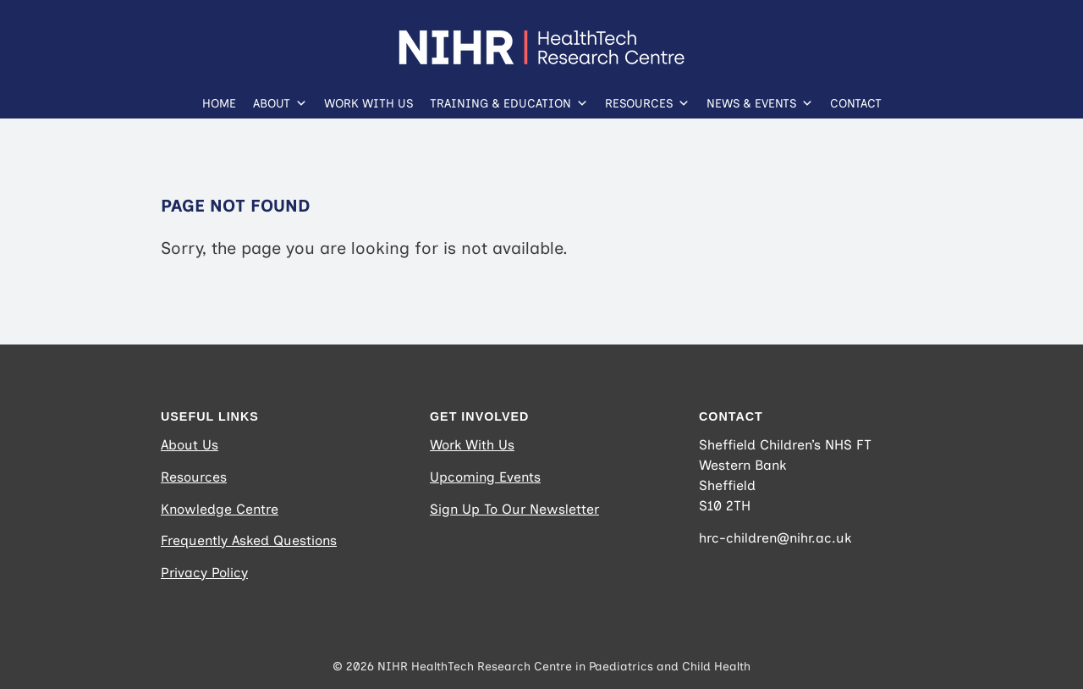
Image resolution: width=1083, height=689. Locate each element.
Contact (856, 103)
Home (219, 103)
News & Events (759, 99)
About (280, 99)
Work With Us (368, 103)
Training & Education (509, 99)
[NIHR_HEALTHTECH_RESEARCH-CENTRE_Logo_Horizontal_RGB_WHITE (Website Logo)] (541, 38)
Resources (647, 99)
